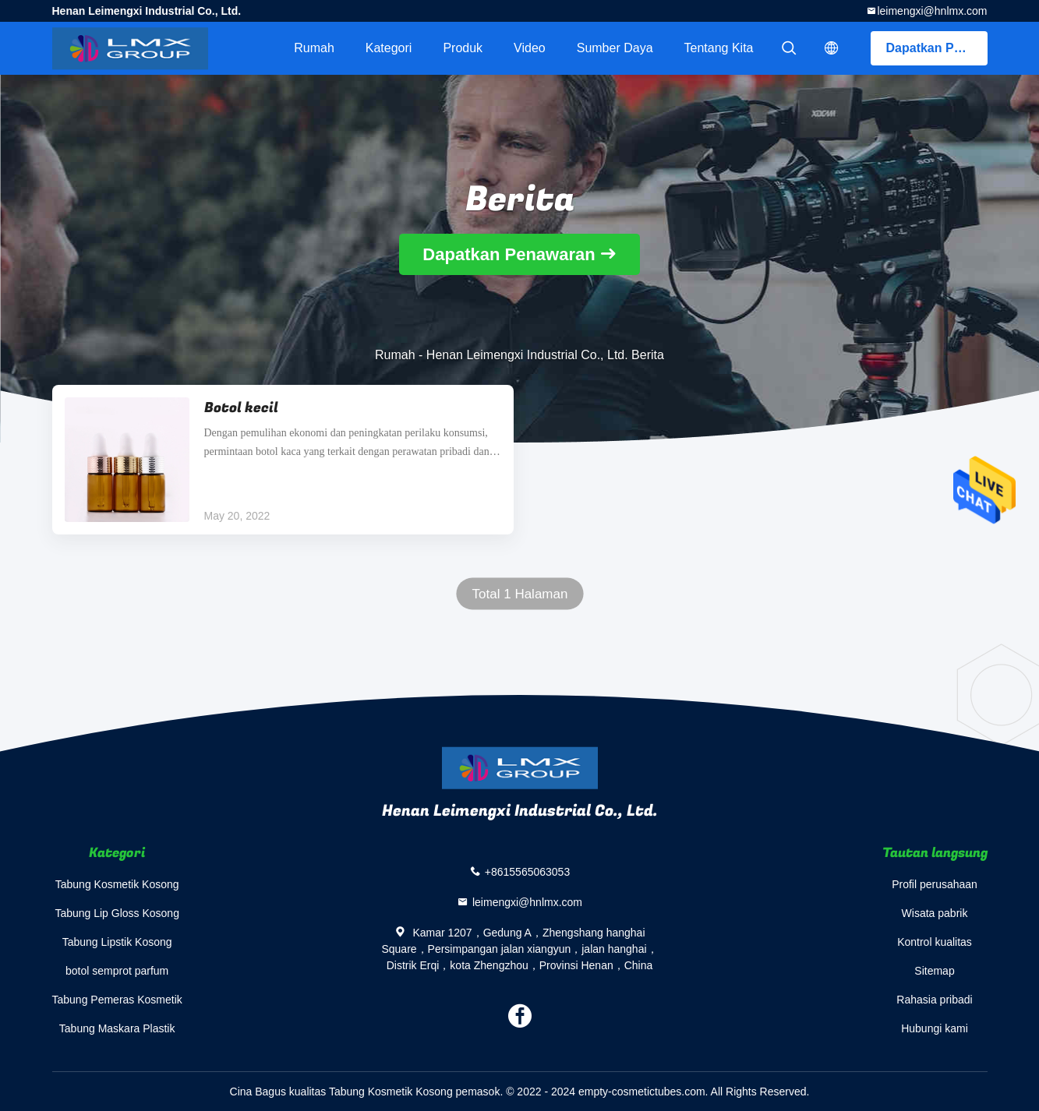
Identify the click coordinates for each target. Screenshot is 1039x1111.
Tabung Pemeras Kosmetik (117, 999)
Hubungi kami (934, 1028)
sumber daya (615, 48)
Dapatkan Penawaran (937, 48)
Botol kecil (241, 407)
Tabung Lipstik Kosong (117, 942)
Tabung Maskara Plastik (117, 1028)
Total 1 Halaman (519, 594)
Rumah (314, 48)
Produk (462, 48)
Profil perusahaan (934, 884)
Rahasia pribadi (934, 999)
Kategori (389, 48)
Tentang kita (719, 48)
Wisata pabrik (935, 913)
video (530, 48)
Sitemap (934, 971)
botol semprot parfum (116, 971)
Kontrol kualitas (934, 942)
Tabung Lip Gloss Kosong (117, 913)
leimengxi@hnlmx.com (932, 11)
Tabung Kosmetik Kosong (117, 884)
